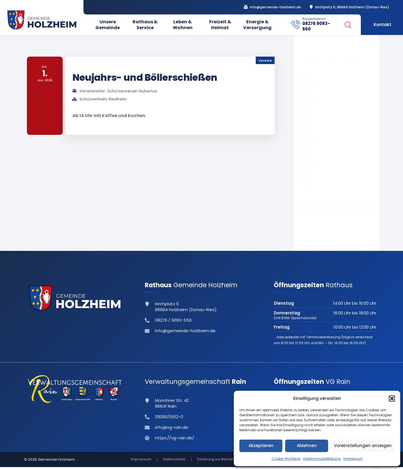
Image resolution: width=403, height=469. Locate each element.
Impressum (353, 458)
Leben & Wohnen (182, 25)
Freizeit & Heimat (220, 25)
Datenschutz (174, 460)
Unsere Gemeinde (107, 25)
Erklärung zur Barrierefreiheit (223, 460)
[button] (392, 398)
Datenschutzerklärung (322, 458)
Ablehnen (307, 445)
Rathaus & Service (145, 25)
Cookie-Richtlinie (286, 458)
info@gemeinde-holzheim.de (275, 7)
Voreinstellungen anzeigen (363, 445)
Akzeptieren (261, 445)
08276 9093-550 (316, 26)
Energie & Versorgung (257, 25)
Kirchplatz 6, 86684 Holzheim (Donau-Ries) (352, 7)
